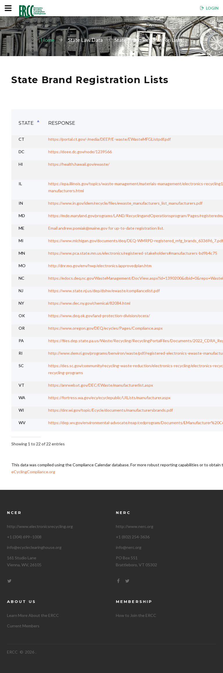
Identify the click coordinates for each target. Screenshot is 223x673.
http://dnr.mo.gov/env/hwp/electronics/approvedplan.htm (100, 265)
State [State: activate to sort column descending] (26, 123)
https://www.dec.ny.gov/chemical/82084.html (89, 303)
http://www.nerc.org (134, 526)
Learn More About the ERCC (33, 615)
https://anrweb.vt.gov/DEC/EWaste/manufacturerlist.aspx (100, 385)
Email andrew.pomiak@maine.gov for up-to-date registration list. (106, 228)
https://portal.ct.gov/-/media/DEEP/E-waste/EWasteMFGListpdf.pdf (109, 139)
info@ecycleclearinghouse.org (34, 547)
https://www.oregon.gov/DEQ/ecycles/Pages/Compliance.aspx (105, 328)
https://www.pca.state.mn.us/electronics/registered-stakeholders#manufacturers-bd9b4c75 (132, 253)
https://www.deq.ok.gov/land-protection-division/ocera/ (99, 315)
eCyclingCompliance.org (33, 471)
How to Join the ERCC (136, 615)
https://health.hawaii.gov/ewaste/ (78, 164)
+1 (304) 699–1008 (24, 536)
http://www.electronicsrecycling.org (40, 526)
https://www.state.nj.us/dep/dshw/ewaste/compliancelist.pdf (104, 290)
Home (48, 40)
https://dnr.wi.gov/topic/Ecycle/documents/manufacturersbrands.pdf (110, 410)
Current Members (23, 625)
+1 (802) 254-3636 (133, 536)
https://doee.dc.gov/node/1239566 (80, 151)
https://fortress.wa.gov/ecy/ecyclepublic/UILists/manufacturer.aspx (109, 397)
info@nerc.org (128, 547)
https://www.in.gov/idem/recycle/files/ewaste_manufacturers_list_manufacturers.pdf (125, 203)
